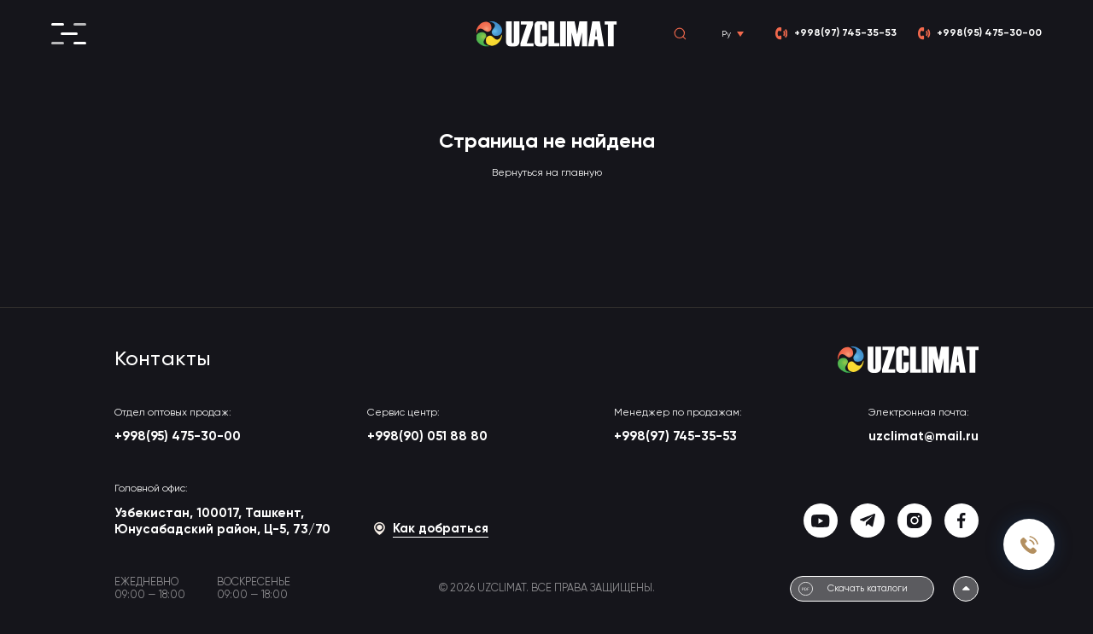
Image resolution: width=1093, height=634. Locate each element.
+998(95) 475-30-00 (177, 436)
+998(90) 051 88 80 (427, 436)
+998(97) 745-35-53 (675, 436)
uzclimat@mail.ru (923, 436)
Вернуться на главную (547, 173)
